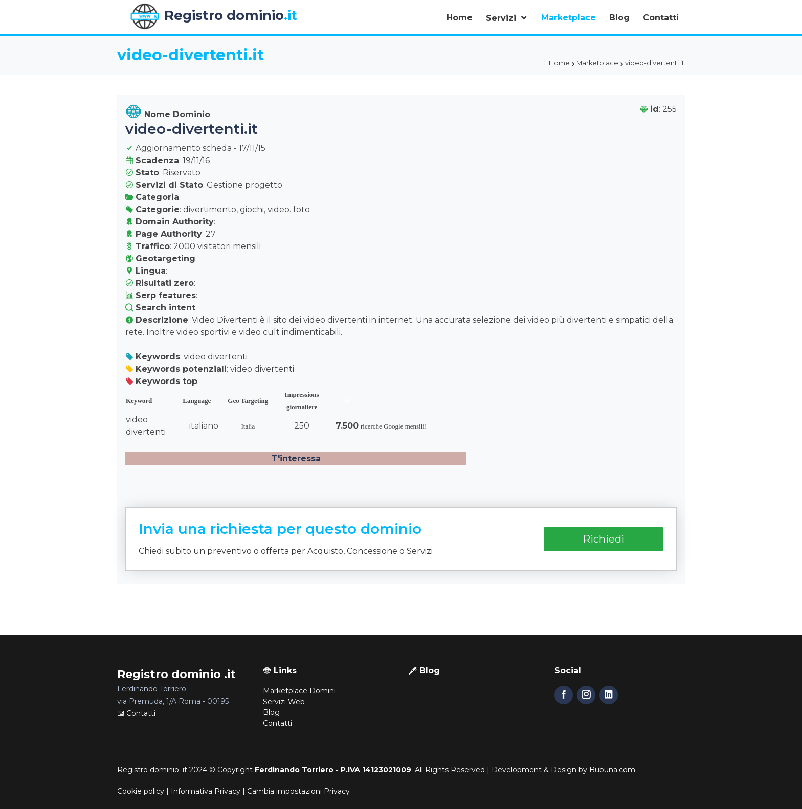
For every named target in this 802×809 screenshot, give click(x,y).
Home (460, 18)
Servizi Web (284, 701)
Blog (619, 18)
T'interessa (296, 458)
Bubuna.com (612, 769)
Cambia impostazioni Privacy (298, 791)
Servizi (502, 18)
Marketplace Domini (299, 690)
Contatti (661, 18)
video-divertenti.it (191, 129)
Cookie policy (140, 791)
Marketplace (568, 18)
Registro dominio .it (152, 769)
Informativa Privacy (205, 791)
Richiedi (604, 539)
